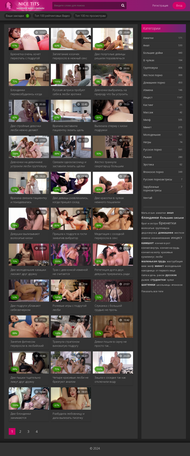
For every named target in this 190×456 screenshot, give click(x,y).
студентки (158, 279)
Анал (146, 45)
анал (170, 212)
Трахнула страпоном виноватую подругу (66, 343)
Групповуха (150, 67)
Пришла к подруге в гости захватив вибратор (70, 236)
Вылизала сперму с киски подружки (111, 128)
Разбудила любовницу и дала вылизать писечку (68, 416)
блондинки (150, 218)
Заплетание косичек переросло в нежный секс (70, 56)
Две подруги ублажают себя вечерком (26, 308)
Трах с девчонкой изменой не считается (70, 272)
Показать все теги (152, 291)
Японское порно (153, 172)
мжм (143, 266)
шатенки (148, 285)
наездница (148, 270)
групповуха (162, 228)
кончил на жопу (150, 252)
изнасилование (160, 238)
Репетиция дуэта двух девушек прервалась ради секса (112, 272)
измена (145, 238)
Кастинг (148, 105)
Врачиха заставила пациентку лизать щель (68, 128)
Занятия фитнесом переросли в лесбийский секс (27, 344)
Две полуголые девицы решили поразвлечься (110, 56)
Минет (147, 127)
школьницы (163, 284)
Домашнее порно (154, 82)
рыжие (145, 279)
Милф (147, 120)
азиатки (161, 212)
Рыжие (147, 157)
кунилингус (148, 256)
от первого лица (165, 270)
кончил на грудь (169, 247)
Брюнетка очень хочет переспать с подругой (26, 56)
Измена (148, 90)
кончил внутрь (150, 247)
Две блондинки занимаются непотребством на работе (28, 416)
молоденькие (173, 266)
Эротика (148, 164)
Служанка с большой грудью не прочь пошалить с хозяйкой (109, 308)
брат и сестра (149, 223)
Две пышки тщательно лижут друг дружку (26, 379)
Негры (147, 142)
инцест (176, 237)
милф (151, 266)
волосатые (147, 228)
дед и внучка (149, 232)
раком (160, 275)
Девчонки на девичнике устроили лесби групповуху (29, 164)
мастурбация (175, 261)
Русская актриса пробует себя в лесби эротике (69, 92)
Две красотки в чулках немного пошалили (109, 200)
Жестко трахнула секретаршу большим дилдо (109, 164)
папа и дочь (148, 275)
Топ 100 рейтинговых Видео (52, 15)
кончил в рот (162, 243)
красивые (167, 252)
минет (159, 266)
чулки (170, 279)
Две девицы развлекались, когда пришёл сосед (70, 200)
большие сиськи (172, 217)
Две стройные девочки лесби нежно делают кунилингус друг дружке (26, 128)
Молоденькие (152, 134)
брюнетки (167, 223)
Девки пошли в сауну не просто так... (111, 343)
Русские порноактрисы (157, 179)
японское (177, 284)
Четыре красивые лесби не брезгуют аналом (71, 379)
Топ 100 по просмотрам (90, 15)
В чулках (148, 60)
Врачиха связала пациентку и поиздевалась (29, 200)
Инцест (148, 97)
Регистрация (160, 5)
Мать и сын (148, 212)
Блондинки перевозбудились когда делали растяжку (26, 92)
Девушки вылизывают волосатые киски (25, 236)
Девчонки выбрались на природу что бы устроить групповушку (111, 92)
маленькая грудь (153, 261)
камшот (147, 243)
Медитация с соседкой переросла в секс (109, 236)
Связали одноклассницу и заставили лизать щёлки (69, 164)
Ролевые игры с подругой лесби (69, 308)
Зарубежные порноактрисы (152, 188)
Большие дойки (153, 53)
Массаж (148, 112)
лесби (159, 256)
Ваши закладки (17, 16)
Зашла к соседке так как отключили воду (110, 379)
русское (171, 275)
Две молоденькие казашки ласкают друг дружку (28, 272)
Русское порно (152, 149)
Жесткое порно (153, 75)
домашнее (165, 232)
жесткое (179, 232)
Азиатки (148, 38)
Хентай (147, 198)
